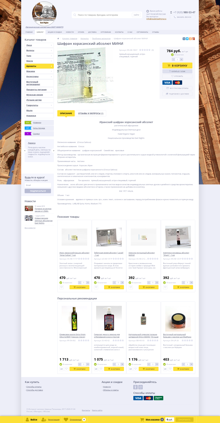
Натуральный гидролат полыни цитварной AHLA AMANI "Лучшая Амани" (143, 337)
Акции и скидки (55, 32)
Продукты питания (39, 89)
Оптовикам (106, 32)
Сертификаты (142, 32)
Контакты (119, 32)
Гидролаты (39, 105)
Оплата (81, 32)
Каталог (40, 32)
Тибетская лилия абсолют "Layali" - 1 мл (109, 254)
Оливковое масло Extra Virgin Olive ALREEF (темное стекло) (72, 335)
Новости (70, 32)
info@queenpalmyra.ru (156, 18)
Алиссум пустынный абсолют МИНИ (142, 254)
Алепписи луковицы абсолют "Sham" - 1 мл (176, 254)
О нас (130, 32)
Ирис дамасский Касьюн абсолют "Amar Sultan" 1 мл (74, 254)
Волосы (39, 50)
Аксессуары (39, 76)
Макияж (39, 71)
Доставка (92, 32)
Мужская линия (39, 94)
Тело (39, 55)
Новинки (31, 115)
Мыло (29, 110)
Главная (29, 32)
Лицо (39, 45)
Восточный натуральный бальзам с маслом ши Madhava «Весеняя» (177, 337)
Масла (39, 61)
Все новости (30, 232)
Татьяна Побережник (39, 143)
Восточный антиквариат (33, 83)
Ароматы (39, 66)
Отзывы (155, 32)
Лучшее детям (34, 100)
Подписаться (38, 195)
